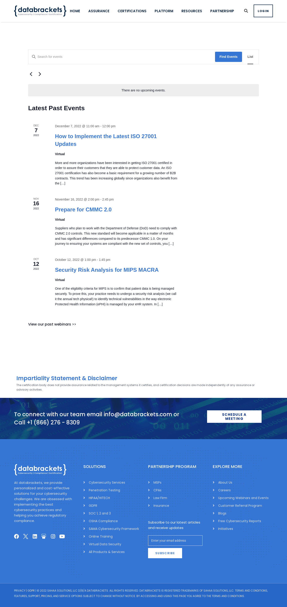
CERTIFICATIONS (135, 11)
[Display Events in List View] (250, 57)
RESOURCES (194, 11)
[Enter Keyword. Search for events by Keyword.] (121, 57)
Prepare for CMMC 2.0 (83, 209)
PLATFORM (167, 11)
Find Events (229, 57)
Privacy (19, 590)
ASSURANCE (101, 11)
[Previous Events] (31, 74)
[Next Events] (39, 74)
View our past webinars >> (52, 324)
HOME (78, 11)
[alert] (143, 90)
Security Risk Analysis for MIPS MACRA (107, 270)
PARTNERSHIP (225, 11)
